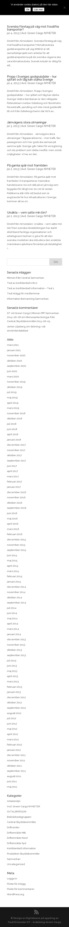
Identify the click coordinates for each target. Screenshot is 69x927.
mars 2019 (13, 408)
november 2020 (16, 355)
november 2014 (16, 592)
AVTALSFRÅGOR (16, 811)
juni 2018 (12, 429)
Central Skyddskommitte (21, 822)
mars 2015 (13, 571)
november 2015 (16, 545)
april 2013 (12, 676)
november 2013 (16, 644)
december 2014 (16, 586)
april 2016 (12, 523)
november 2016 (16, 497)
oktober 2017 (14, 455)
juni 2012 (12, 723)
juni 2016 (12, 513)
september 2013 (16, 655)
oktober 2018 (14, 418)
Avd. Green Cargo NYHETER (38, 33)
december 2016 (16, 492)
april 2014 (12, 623)
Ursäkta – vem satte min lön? (27, 212)
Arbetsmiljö (13, 801)
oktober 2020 (14, 360)
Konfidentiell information (21, 848)
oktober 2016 (14, 502)
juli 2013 (11, 660)
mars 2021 (13, 345)
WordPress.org (15, 894)
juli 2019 (12, 392)
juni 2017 (12, 466)
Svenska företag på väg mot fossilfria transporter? (33, 28)
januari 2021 (14, 350)
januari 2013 (14, 692)
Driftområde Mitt (16, 832)
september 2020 (16, 366)
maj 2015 (12, 560)
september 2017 (16, 460)
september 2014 (16, 602)
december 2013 (16, 639)
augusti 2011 (14, 776)
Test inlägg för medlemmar (23, 293)
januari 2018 (14, 439)
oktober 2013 (14, 650)
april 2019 (12, 403)
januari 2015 (14, 581)
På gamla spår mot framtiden (27, 165)
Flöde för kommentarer (20, 889)
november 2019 (16, 381)
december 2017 (16, 444)
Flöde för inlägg (16, 883)
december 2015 (16, 539)
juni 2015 (12, 555)
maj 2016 (12, 518)
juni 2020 (12, 371)
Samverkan (13, 859)
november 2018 (16, 413)
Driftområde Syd (16, 843)
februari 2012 (14, 744)
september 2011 (16, 771)
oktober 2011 (14, 765)
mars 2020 (13, 376)
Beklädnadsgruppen (19, 817)
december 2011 (16, 755)
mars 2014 (13, 629)
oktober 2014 (14, 597)
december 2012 (16, 697)
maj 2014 (12, 618)
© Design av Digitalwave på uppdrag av (35, 918)
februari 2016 (14, 534)
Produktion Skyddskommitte (23, 853)
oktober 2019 (14, 387)
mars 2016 (13, 529)
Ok (27, 9)
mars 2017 (13, 476)
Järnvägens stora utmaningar (27, 122)
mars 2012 (13, 739)
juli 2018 (11, 423)
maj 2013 (12, 671)
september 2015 (16, 550)
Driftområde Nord (17, 838)
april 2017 (12, 471)
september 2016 (16, 508)
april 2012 (12, 734)
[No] (64, 7)
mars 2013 (13, 681)
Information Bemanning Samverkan (28, 298)
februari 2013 (14, 687)
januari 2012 (14, 750)
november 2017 (16, 450)
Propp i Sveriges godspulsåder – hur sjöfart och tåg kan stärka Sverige (31, 78)
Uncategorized (16, 864)
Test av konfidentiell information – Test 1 (30, 288)
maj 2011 (12, 786)
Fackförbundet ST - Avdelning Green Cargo (34, 922)
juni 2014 (12, 613)
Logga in (12, 878)
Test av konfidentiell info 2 (22, 283)
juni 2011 (12, 781)
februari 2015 (14, 576)
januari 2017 (14, 487)
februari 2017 (14, 481)
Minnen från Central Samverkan (25, 277)
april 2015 (12, 565)
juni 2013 (12, 665)
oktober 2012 (14, 702)
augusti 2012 (14, 713)
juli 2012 (11, 718)
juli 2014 (11, 608)
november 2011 (16, 760)
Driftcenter (13, 827)
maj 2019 (12, 397)
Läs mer (38, 9)
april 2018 (12, 434)
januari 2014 (14, 634)
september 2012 (16, 707)
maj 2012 (12, 728)
